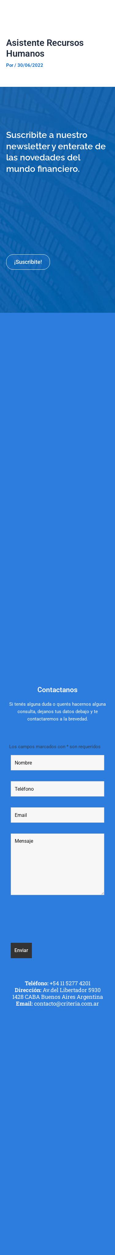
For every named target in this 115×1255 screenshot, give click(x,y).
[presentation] (57, 920)
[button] (107, 11)
